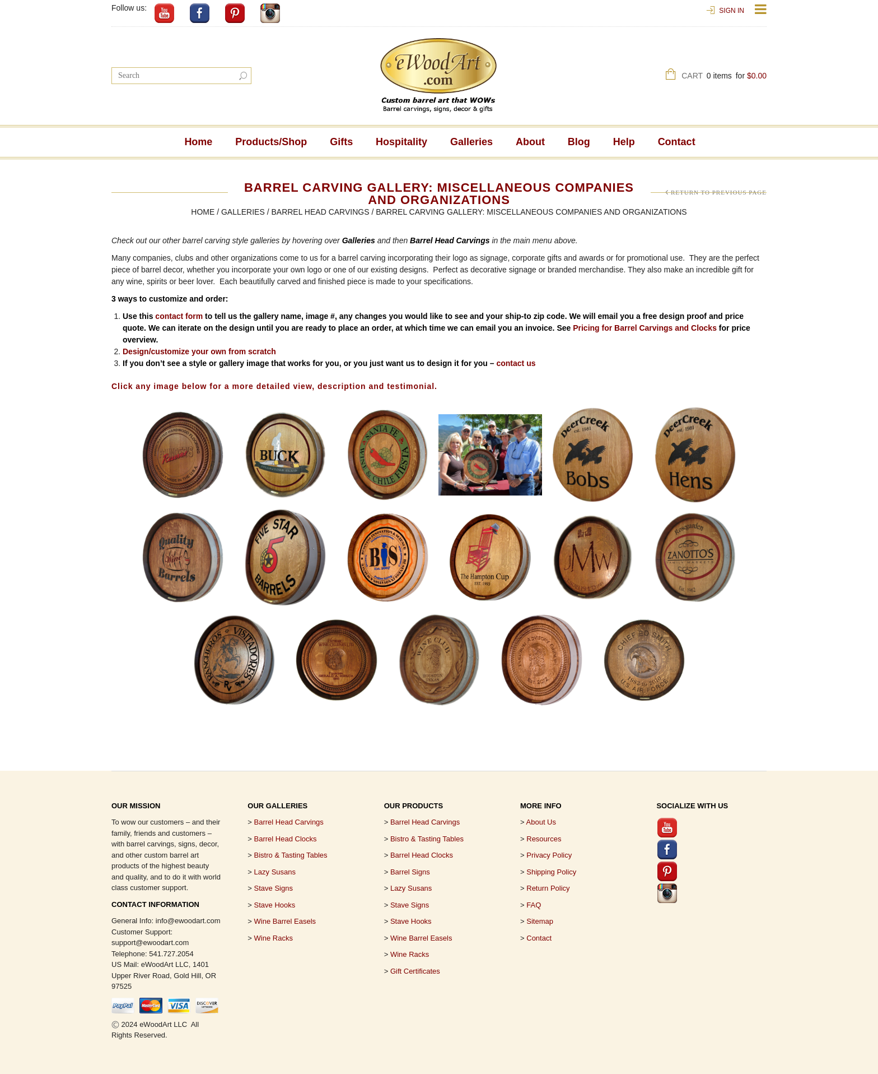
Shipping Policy (551, 872)
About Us (541, 822)
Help (624, 141)
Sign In (731, 11)
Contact (676, 141)
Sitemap (539, 921)
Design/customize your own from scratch (199, 351)
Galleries (471, 141)
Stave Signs (273, 888)
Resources (543, 839)
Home (198, 141)
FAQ (533, 905)
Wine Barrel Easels (285, 921)
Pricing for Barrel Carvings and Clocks (645, 327)
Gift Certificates (415, 971)
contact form (179, 316)
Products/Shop (271, 141)
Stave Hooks (275, 905)
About (530, 141)
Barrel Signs (410, 872)
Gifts (341, 141)
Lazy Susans (275, 872)
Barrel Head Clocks (421, 855)
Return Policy (547, 888)
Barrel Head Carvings (320, 211)
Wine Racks (273, 938)
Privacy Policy (549, 855)
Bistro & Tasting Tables (291, 855)
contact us (515, 363)
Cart (724, 77)
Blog (579, 141)
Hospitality (401, 141)
